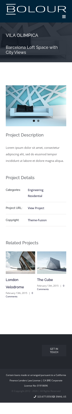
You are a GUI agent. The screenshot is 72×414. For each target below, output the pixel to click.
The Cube (45, 280)
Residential (35, 196)
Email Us (59, 396)
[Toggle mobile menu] (64, 17)
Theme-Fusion (37, 220)
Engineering (35, 190)
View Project (36, 208)
